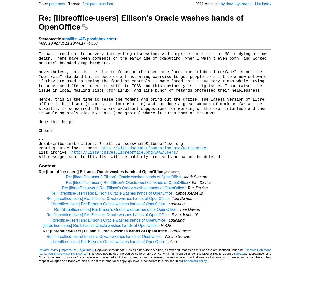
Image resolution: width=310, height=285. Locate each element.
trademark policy (195, 281)
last (110, 4)
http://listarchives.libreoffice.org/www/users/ (124, 171)
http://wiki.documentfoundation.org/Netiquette (153, 166)
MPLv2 (240, 274)
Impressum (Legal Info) (77, 270)
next (61, 4)
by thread (243, 4)
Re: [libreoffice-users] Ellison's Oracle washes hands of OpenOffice (123, 197)
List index (263, 4)
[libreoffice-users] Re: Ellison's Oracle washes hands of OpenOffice (107, 224)
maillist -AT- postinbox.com (89, 39)
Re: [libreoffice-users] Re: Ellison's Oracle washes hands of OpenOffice (127, 203)
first (86, 4)
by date (227, 4)
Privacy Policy (48, 270)
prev (53, 4)
